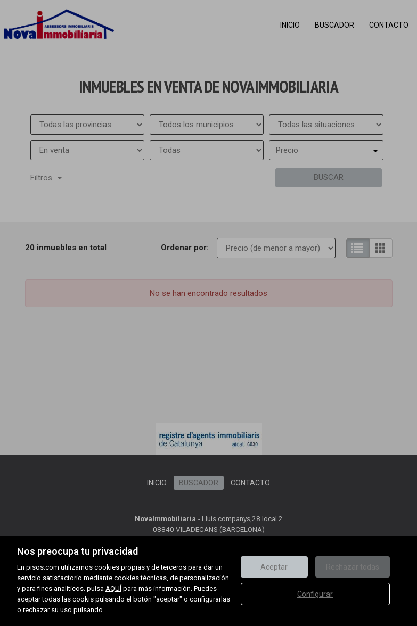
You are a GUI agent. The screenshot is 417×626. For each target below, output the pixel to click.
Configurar (315, 594)
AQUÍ (113, 588)
